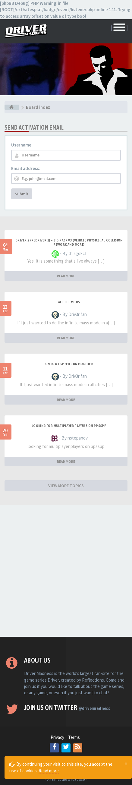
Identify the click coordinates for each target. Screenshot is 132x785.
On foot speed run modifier (69, 364)
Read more (49, 771)
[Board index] (12, 107)
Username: (22, 145)
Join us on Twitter (67, 707)
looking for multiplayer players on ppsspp (69, 426)
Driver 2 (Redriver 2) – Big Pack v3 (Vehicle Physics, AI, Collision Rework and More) (69, 242)
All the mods (69, 302)
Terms (74, 737)
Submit (22, 194)
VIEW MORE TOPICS (66, 485)
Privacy (57, 737)
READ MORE (66, 276)
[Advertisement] (66, 571)
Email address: (25, 168)
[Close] (125, 763)
